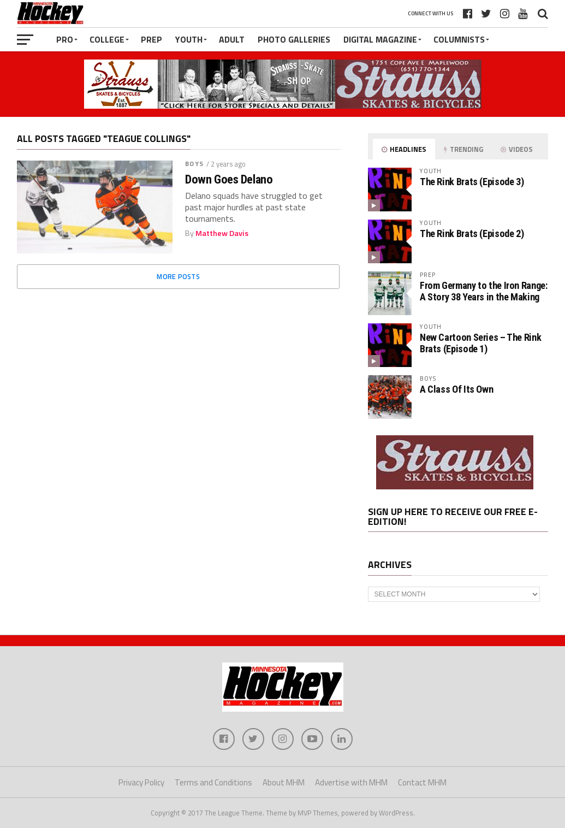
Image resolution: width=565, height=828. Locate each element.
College (107, 39)
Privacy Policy (141, 782)
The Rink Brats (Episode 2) (472, 233)
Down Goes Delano (228, 179)
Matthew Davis (221, 233)
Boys (194, 163)
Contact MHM (422, 782)
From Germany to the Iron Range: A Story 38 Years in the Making (484, 291)
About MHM (284, 782)
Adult (232, 39)
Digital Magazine (380, 39)
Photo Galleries (294, 39)
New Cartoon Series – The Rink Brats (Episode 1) (480, 343)
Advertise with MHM (351, 782)
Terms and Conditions (213, 782)
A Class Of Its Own (456, 389)
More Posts (178, 276)
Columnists (459, 39)
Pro (64, 39)
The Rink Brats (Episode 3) (472, 181)
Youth (189, 39)
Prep (151, 39)
